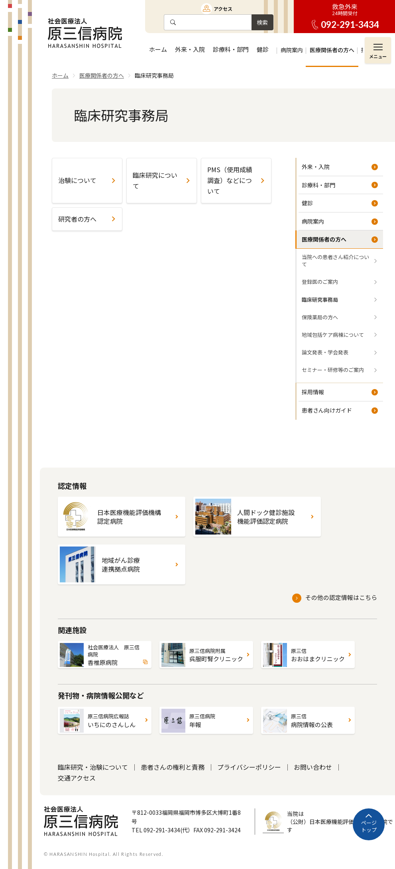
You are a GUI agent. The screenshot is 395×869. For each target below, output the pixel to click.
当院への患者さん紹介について (335, 260)
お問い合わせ (313, 767)
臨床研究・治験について (93, 767)
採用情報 (313, 392)
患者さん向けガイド (327, 410)
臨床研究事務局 (320, 299)
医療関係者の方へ (324, 239)
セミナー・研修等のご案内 (333, 370)
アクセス (223, 8)
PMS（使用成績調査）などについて (229, 180)
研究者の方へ (77, 219)
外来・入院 (316, 167)
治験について (77, 180)
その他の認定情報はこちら (341, 597)
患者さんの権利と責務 (172, 767)
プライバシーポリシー (249, 767)
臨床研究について (155, 180)
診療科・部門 (318, 185)
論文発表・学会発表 (325, 352)
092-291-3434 (350, 24)
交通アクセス (77, 777)
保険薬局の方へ (320, 317)
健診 (307, 203)
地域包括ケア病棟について (333, 334)
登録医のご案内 (320, 281)
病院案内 (313, 221)
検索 (262, 22)
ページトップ (369, 826)
